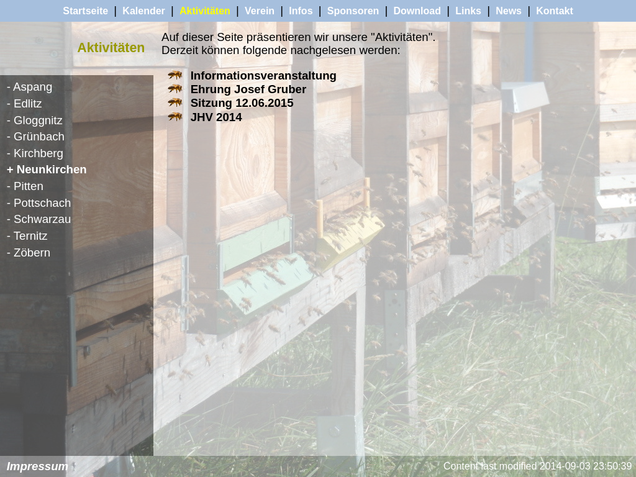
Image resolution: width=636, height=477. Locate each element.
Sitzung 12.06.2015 (242, 102)
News (509, 11)
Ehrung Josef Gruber (249, 89)
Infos (300, 11)
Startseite (85, 11)
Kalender (143, 11)
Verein (260, 11)
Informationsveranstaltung (264, 75)
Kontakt (554, 11)
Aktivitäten (204, 11)
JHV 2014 (216, 117)
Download (417, 11)
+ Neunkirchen (47, 169)
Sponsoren (353, 11)
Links (468, 11)
